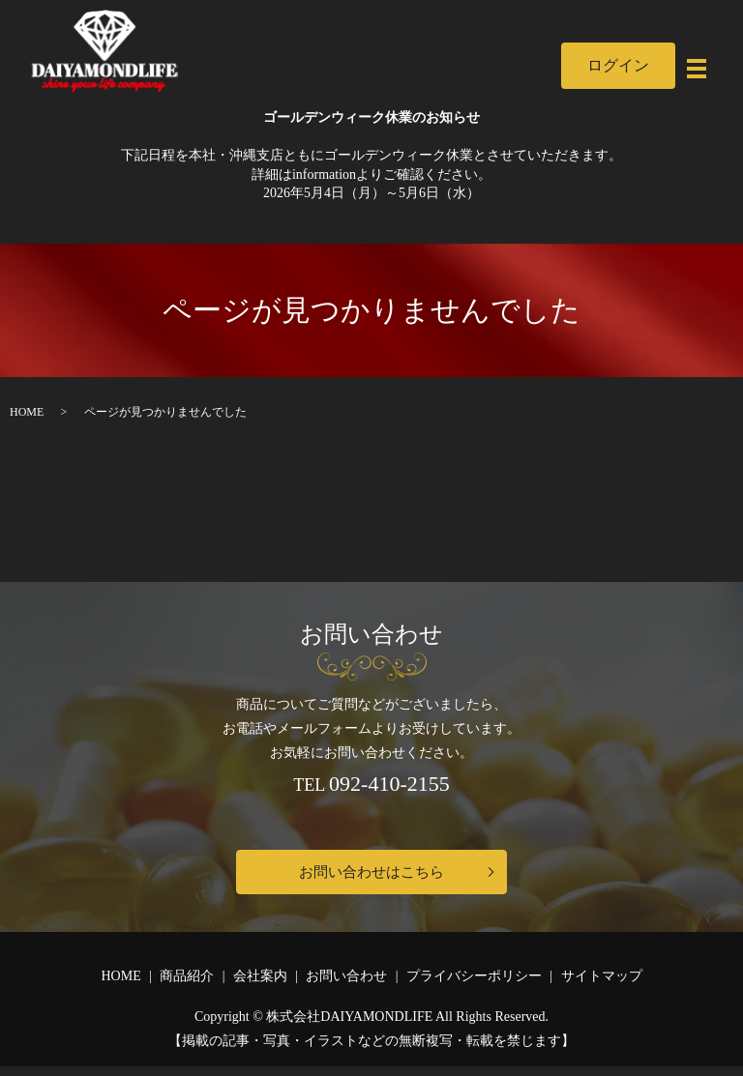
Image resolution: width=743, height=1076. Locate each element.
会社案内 (260, 985)
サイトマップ (601, 985)
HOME (27, 412)
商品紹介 (187, 985)
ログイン (583, 65)
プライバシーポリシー (474, 985)
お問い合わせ (346, 985)
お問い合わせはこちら (371, 876)
